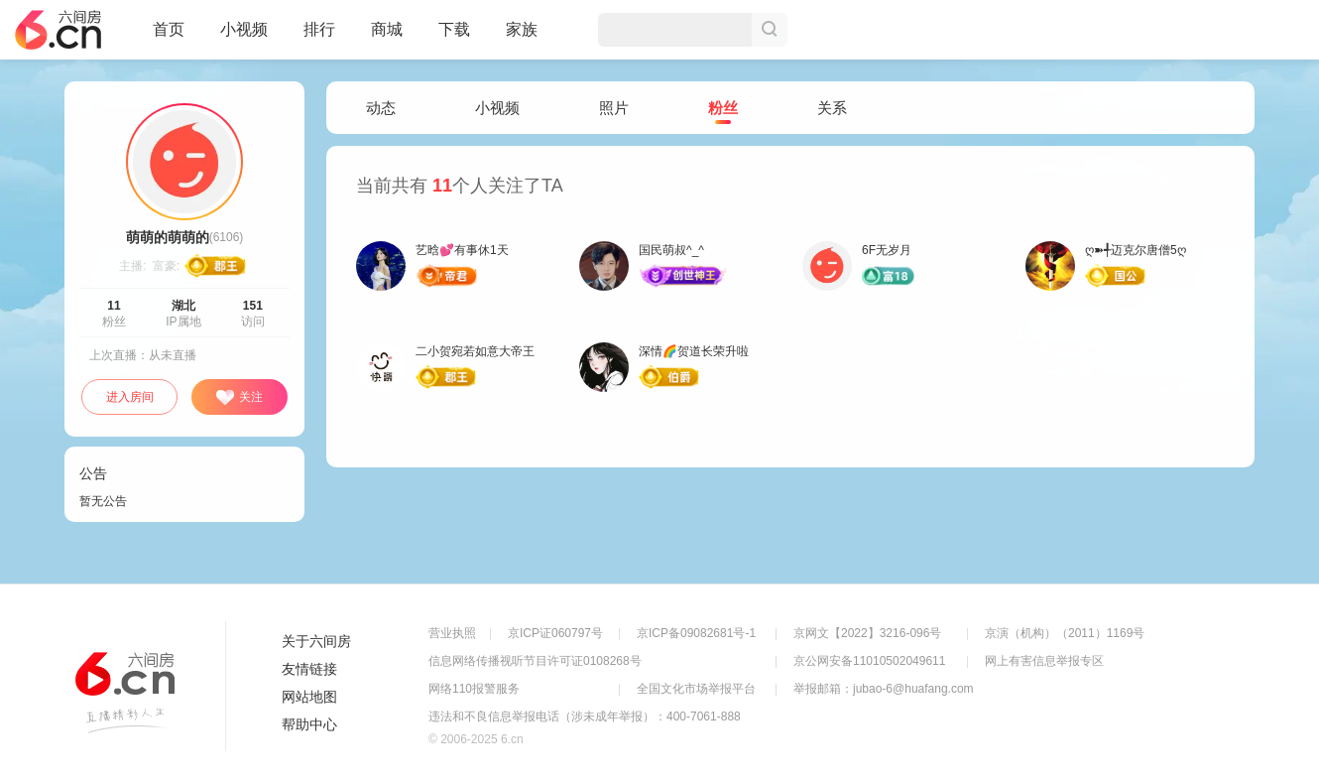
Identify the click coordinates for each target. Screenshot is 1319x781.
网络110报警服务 (474, 689)
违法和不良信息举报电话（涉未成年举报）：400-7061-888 (584, 716)
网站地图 (309, 697)
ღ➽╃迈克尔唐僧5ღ (1135, 250)
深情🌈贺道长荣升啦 (694, 351)
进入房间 (130, 397)
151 (253, 306)
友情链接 (309, 669)
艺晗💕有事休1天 (462, 250)
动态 (381, 107)
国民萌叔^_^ (671, 250)
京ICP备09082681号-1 (696, 633)
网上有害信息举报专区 (1044, 661)
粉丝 (723, 108)
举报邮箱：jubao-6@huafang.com (883, 689)
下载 (454, 29)
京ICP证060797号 (555, 633)
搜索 (769, 30)
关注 (239, 398)
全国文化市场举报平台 (696, 689)
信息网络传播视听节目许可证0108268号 (535, 661)
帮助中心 (309, 724)
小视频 (244, 38)
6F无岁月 (886, 250)
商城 (387, 38)
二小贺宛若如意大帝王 (475, 351)
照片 (614, 107)
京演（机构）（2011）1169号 (1064, 633)
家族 (522, 38)
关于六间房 (316, 641)
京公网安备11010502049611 (869, 661)
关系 (832, 107)
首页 (168, 38)
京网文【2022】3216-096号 (867, 633)
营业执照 (452, 633)
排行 (319, 29)
